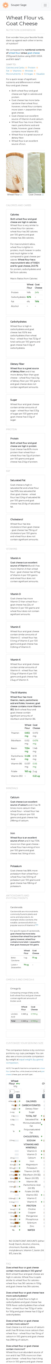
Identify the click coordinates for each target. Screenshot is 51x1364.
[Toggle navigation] (45, 5)
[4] (36, 925)
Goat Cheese (35, 194)
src (21, 195)
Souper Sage (14, 5)
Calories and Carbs (15, 67)
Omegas (28, 74)
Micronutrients (13, 74)
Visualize (40, 74)
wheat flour (14, 53)
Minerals (29, 71)
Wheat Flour (13, 194)
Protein (31, 67)
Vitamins (17, 71)
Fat (7, 71)
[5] (37, 925)
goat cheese (33, 53)
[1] (19, 59)
